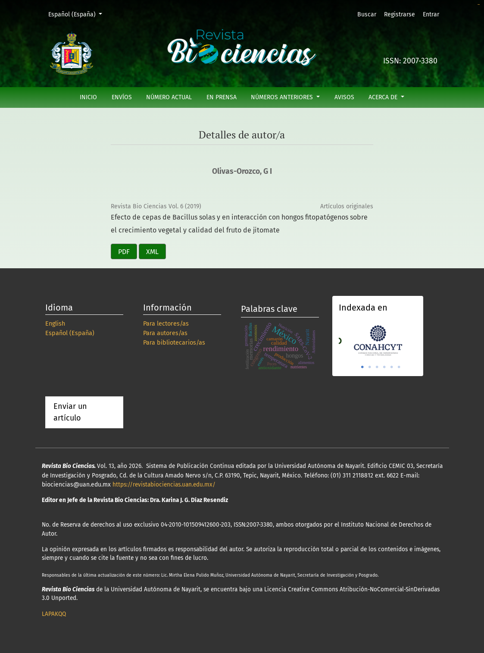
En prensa (221, 97)
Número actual (169, 97)
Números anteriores (283, 97)
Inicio (88, 97)
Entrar (431, 14)
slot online (479, 4)
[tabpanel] (378, 339)
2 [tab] (369, 367)
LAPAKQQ (54, 614)
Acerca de (383, 97)
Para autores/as (165, 333)
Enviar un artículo (70, 412)
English (55, 323)
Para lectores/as (166, 323)
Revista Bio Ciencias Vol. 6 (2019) (156, 206)
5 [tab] (391, 367)
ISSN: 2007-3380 (410, 61)
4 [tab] (384, 367)
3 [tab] (377, 367)
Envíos (122, 97)
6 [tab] (399, 367)
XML (152, 252)
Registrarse (399, 14)
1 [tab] (362, 367)
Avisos (344, 97)
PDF (124, 252)
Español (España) (78, 13)
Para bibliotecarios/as (174, 342)
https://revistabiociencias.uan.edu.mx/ (163, 484)
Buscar (366, 14)
